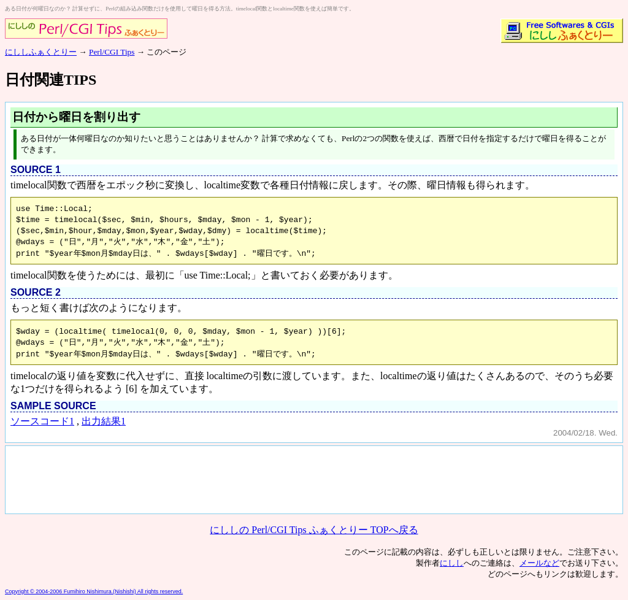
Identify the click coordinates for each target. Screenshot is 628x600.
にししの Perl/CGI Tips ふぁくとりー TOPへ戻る (314, 530)
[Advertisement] (229, 478)
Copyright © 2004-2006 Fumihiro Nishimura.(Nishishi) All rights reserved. (94, 591)
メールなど (539, 562)
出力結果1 (104, 421)
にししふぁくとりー (41, 51)
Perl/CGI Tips (111, 51)
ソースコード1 (42, 421)
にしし (452, 562)
